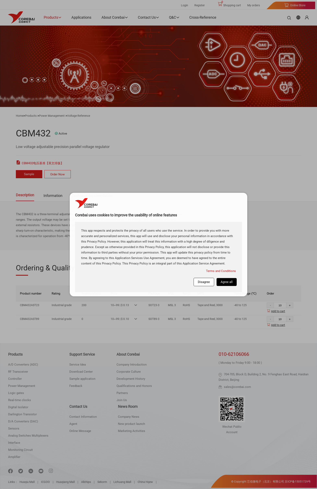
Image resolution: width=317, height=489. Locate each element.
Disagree (204, 282)
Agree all (227, 282)
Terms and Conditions (221, 271)
